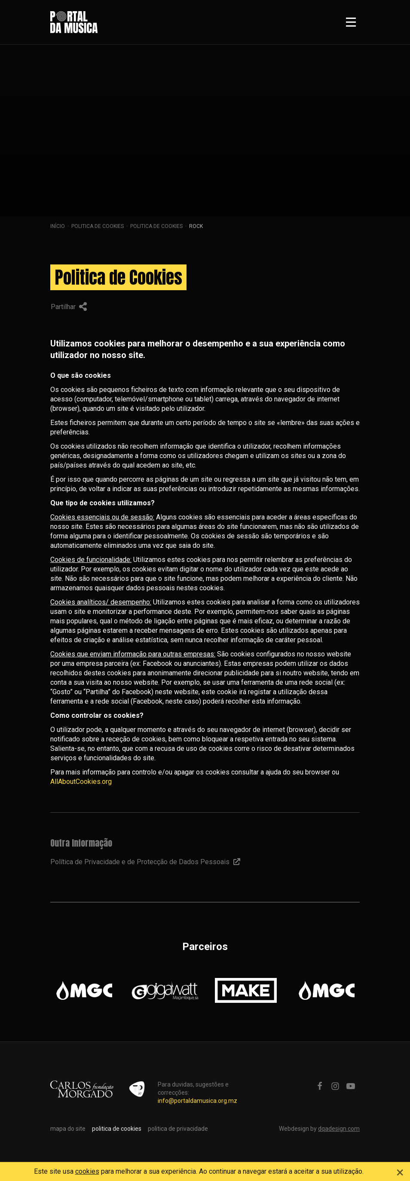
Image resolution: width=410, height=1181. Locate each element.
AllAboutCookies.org (81, 781)
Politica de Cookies (156, 226)
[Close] (400, 1171)
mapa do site (68, 1128)
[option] (84, 990)
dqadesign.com (339, 1128)
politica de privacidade (178, 1128)
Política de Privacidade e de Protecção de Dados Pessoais (145, 862)
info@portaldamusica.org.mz (197, 1100)
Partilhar (69, 306)
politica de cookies (97, 226)
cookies (87, 1171)
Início (57, 226)
